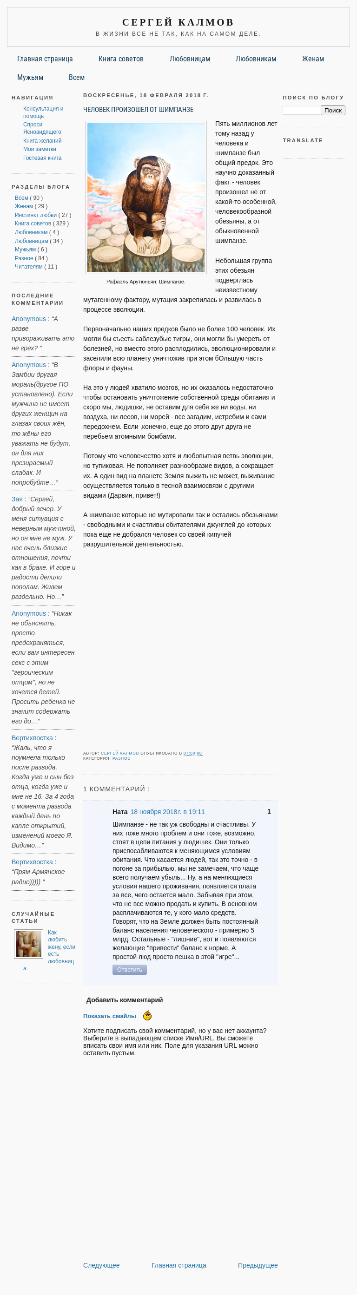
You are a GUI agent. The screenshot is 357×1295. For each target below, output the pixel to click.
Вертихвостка (32, 738)
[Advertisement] (180, 652)
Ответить (129, 969)
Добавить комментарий (124, 1000)
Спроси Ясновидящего (42, 128)
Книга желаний (42, 141)
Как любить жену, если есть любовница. (49, 950)
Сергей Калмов (178, 22)
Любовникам (256, 58)
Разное (25, 258)
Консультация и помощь (43, 112)
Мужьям (30, 77)
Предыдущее (258, 1265)
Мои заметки (39, 149)
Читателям (29, 266)
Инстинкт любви (37, 215)
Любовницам (190, 58)
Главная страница (45, 58)
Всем (77, 77)
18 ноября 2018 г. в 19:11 (168, 811)
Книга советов (121, 58)
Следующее (101, 1265)
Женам (313, 58)
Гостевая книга (42, 158)
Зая (17, 499)
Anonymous (29, 318)
